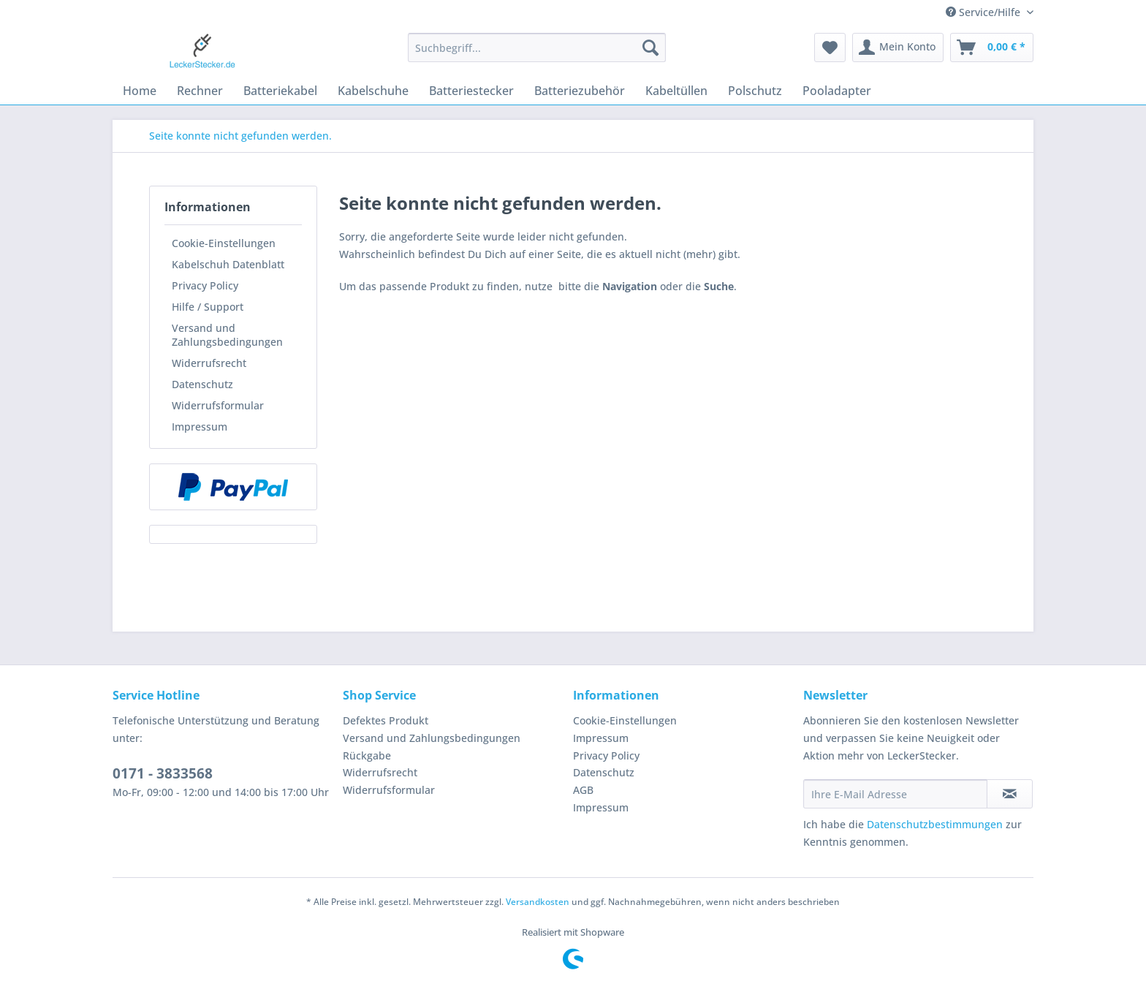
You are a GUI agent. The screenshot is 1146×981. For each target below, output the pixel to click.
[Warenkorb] (991, 47)
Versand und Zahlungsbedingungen (227, 335)
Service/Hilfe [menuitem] (984, 12)
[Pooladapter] (836, 91)
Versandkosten (537, 901)
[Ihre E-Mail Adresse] (895, 793)
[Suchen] (650, 47)
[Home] (140, 91)
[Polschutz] (755, 91)
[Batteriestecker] (471, 91)
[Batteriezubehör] (579, 91)
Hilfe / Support (207, 307)
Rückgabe (367, 755)
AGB (583, 790)
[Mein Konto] (898, 47)
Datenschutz (202, 384)
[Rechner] (200, 91)
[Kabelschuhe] (373, 91)
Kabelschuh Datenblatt (228, 264)
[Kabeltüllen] (676, 91)
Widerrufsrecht (209, 363)
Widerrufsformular (218, 405)
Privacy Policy (205, 285)
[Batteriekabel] (280, 91)
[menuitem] (537, 54)
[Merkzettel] (830, 47)
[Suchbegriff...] (537, 47)
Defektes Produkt (385, 720)
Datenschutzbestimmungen (935, 824)
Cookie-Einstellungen (224, 243)
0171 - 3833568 (163, 773)
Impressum (199, 426)
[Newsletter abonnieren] (1010, 793)
